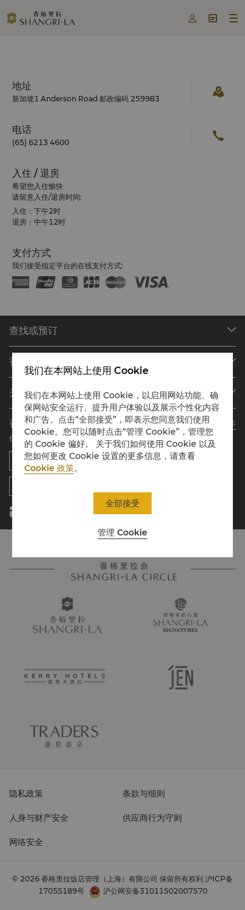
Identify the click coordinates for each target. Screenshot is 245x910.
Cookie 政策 (49, 468)
